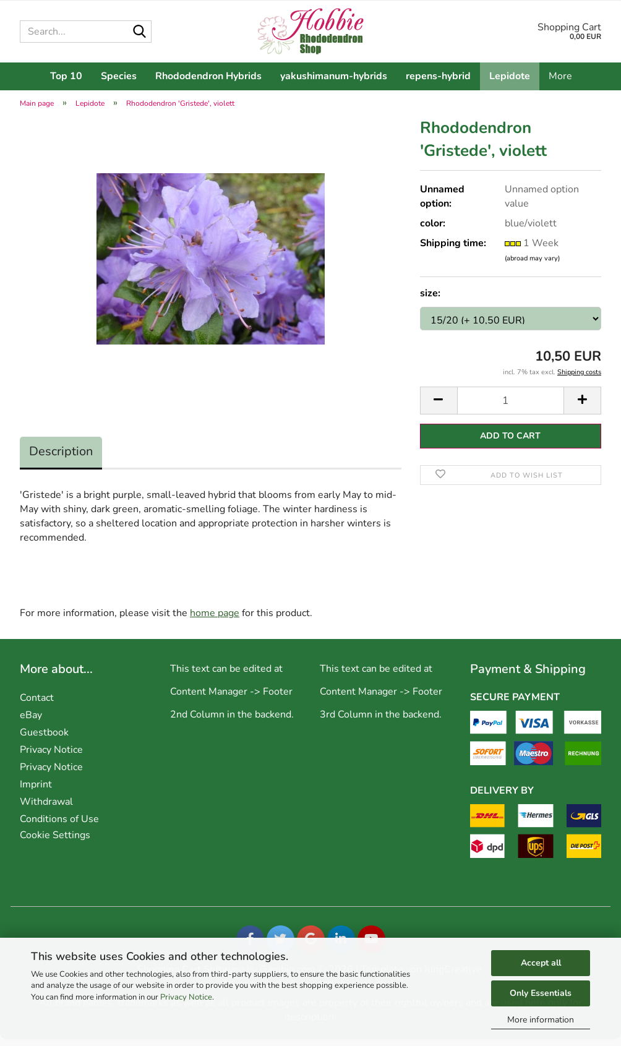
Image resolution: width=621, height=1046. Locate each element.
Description (61, 458)
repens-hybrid (438, 76)
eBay (31, 722)
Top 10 (66, 76)
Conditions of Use (59, 826)
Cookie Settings (55, 842)
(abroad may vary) (532, 265)
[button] (438, 407)
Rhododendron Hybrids (208, 76)
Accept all (541, 963)
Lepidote (509, 76)
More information (540, 1020)
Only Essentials (541, 993)
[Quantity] (510, 407)
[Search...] (140, 32)
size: (430, 300)
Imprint (36, 791)
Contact (37, 704)
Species (119, 76)
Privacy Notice (186, 997)
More (560, 76)
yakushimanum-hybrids (333, 76)
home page (214, 620)
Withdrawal (46, 808)
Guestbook (44, 739)
